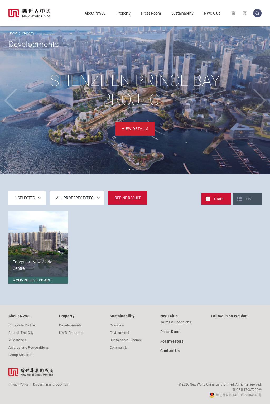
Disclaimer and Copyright (51, 384)
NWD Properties (72, 333)
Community (119, 347)
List (249, 199)
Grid (218, 199)
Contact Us (170, 351)
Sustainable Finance (126, 340)
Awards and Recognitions (28, 347)
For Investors (172, 341)
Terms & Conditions (175, 322)
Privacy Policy (18, 384)
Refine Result (128, 198)
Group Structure (20, 355)
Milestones (17, 340)
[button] (129, 169)
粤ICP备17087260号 (247, 390)
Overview (117, 325)
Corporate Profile (21, 325)
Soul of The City (20, 333)
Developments (70, 325)
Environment (119, 333)
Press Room (151, 13)
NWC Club (212, 13)
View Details (135, 129)
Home (12, 33)
